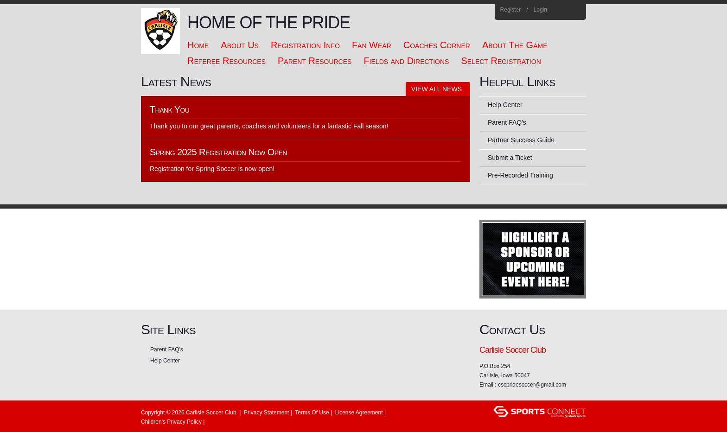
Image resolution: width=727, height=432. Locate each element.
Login (540, 9)
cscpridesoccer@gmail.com (532, 384)
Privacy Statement (266, 412)
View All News (436, 89)
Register (510, 9)
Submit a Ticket (510, 157)
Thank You (169, 109)
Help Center (505, 104)
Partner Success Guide (521, 140)
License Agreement (359, 412)
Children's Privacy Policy (171, 422)
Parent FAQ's (507, 122)
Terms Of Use (312, 412)
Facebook (563, 10)
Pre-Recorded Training (520, 175)
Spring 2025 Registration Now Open (218, 152)
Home (575, 10)
